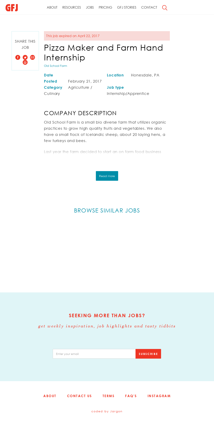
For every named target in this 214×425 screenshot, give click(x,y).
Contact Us (79, 396)
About (52, 7)
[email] (94, 354)
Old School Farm (55, 65)
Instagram (159, 396)
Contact (149, 7)
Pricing (105, 7)
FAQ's (131, 396)
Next (198, 252)
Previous (16, 252)
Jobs (90, 7)
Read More (107, 176)
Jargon (116, 411)
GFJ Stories (126, 7)
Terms (109, 396)
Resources (71, 7)
